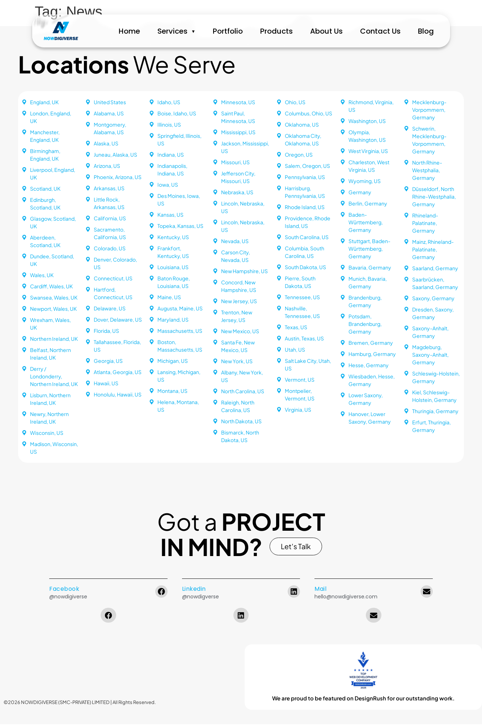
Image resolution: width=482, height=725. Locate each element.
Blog (434, 31)
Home (137, 31)
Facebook (64, 590)
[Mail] (426, 592)
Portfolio (236, 31)
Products (284, 31)
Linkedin (194, 590)
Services (181, 31)
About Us (334, 31)
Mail (320, 590)
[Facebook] (161, 592)
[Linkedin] (294, 592)
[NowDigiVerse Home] (53, 31)
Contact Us (388, 31)
